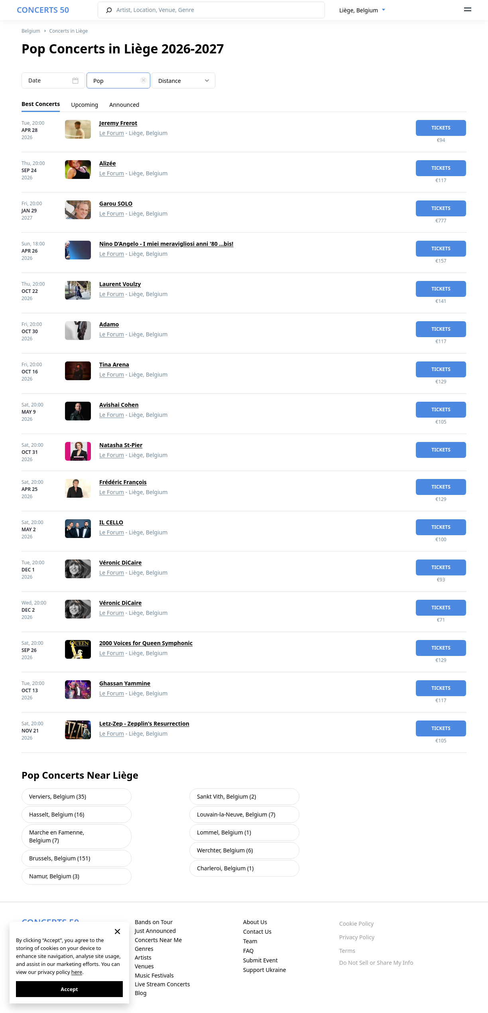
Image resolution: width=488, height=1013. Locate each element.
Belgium (31, 30)
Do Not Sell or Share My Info (376, 962)
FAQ (248, 950)
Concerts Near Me (158, 940)
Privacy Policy (356, 937)
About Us (255, 922)
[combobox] (362, 10)
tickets (441, 127)
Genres (144, 948)
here (76, 972)
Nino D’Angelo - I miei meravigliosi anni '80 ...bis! (166, 243)
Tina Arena (114, 364)
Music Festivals (154, 975)
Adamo (109, 324)
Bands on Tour (154, 922)
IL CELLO (111, 522)
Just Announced (155, 930)
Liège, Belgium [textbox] (358, 10)
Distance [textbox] (169, 80)
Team (250, 941)
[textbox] (118, 81)
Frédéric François (123, 482)
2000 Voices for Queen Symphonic (146, 643)
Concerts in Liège (68, 30)
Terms (347, 950)
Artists (143, 957)
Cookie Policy (356, 923)
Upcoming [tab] (84, 104)
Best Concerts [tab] (41, 104)
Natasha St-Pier (120, 445)
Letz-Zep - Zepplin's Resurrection (144, 723)
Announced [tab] (124, 104)
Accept (69, 989)
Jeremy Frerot (118, 123)
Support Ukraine (264, 970)
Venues (144, 966)
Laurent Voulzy (120, 284)
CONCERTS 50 (43, 9)
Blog (141, 993)
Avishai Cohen (119, 404)
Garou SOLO (115, 203)
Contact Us (257, 931)
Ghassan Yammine (124, 683)
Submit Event (260, 960)
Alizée (107, 163)
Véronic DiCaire (120, 562)
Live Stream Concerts (162, 984)
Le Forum (111, 133)
